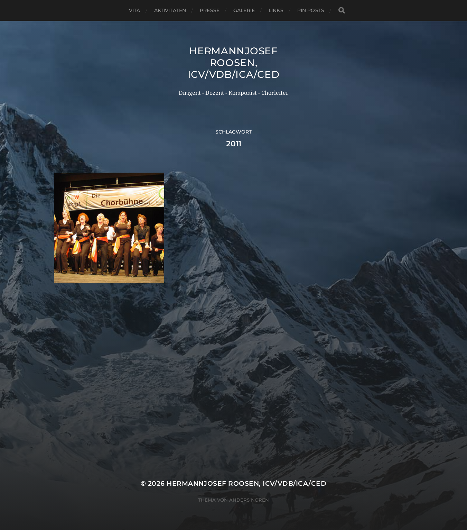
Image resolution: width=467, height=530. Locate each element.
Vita (134, 10)
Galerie (244, 10)
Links (276, 10)
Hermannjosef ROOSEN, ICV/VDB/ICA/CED (234, 62)
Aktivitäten (170, 10)
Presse (210, 10)
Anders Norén (249, 500)
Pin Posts (310, 10)
